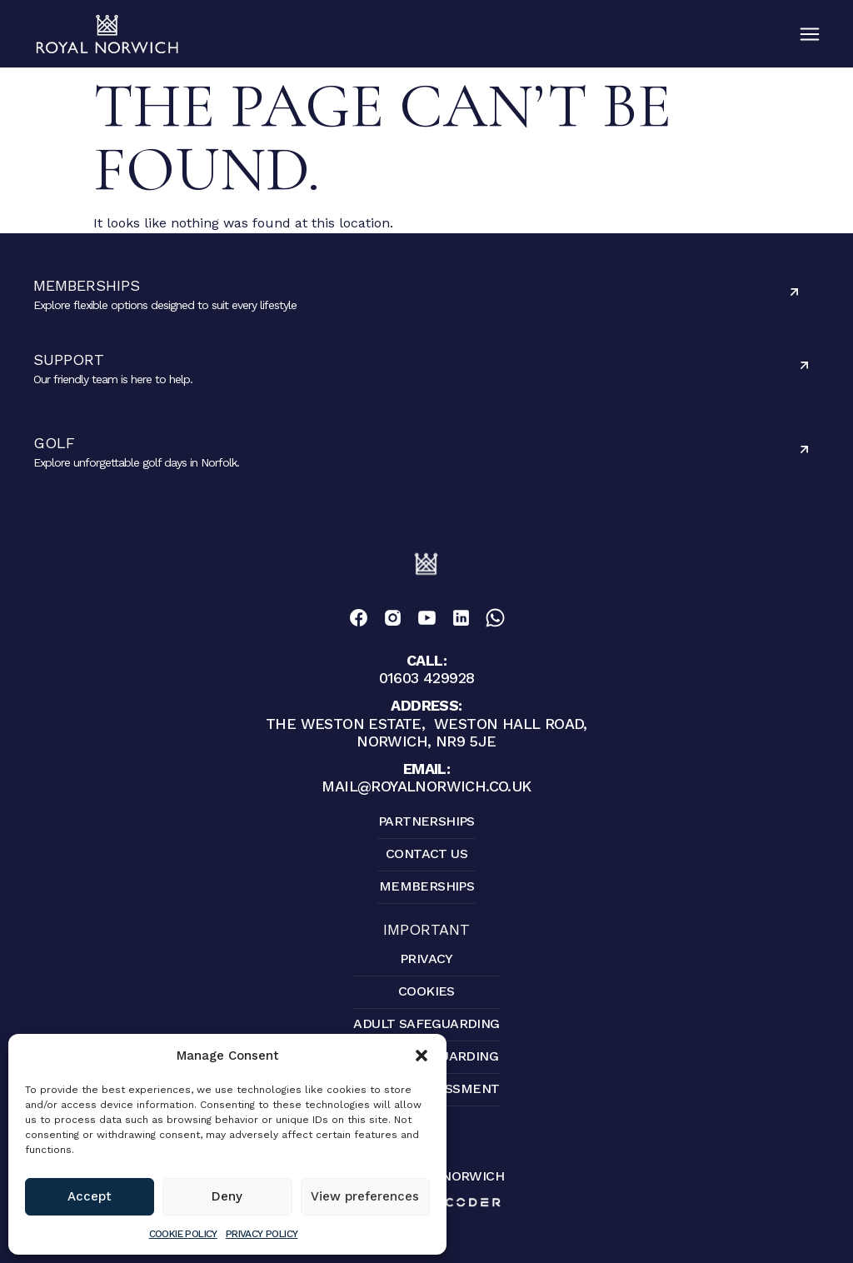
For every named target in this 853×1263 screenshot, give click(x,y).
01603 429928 (427, 668)
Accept (89, 1196)
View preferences (365, 1196)
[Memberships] (794, 292)
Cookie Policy (183, 1234)
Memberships (86, 285)
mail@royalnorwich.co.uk (426, 777)
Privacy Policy (262, 1234)
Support (68, 359)
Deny (227, 1196)
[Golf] (804, 449)
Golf (54, 443)
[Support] (804, 365)
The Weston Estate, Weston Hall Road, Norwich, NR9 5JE (426, 722)
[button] (421, 1055)
